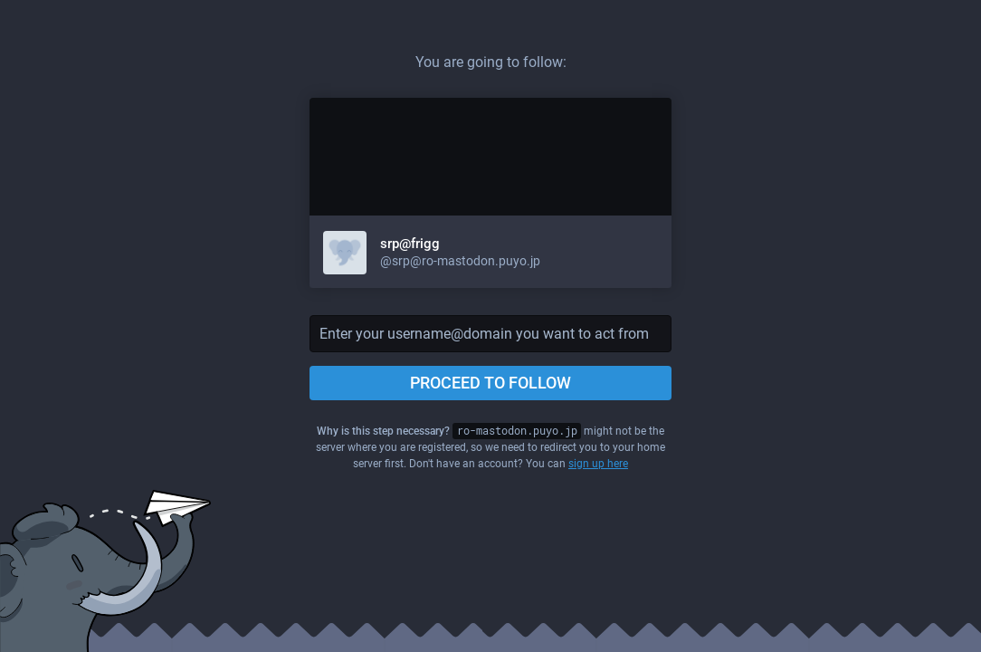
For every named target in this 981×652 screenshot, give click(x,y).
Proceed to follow (490, 382)
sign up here (598, 463)
